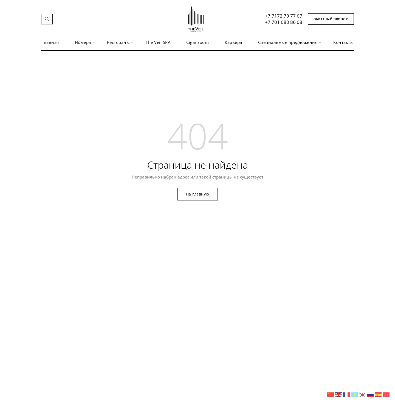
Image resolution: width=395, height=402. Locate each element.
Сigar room (197, 42)
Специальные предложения (288, 42)
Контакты (343, 42)
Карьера (233, 42)
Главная (50, 42)
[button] (47, 19)
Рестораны (118, 42)
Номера (83, 42)
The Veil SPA (158, 42)
